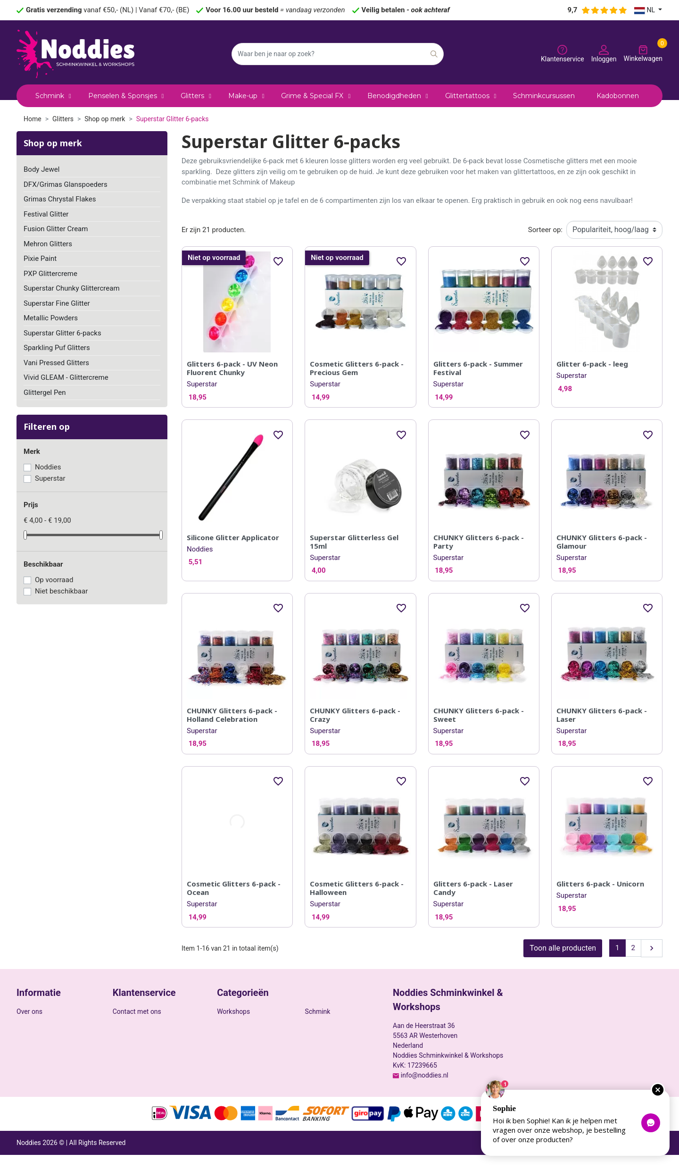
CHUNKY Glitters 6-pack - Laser (601, 715)
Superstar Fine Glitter (57, 303)
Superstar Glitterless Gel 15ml (354, 542)
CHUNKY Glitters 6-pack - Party (478, 542)
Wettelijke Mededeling (49, 1048)
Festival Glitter (46, 214)
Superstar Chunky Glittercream (72, 288)
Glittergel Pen (45, 392)
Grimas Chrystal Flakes (60, 199)
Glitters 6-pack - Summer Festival (478, 368)
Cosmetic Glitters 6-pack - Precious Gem (357, 368)
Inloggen (125, 1058)
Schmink (318, 1011)
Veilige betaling (39, 1024)
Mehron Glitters (48, 244)
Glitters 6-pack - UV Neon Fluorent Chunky (232, 368)
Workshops (233, 1011)
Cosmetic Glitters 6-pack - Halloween (357, 888)
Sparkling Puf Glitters (57, 347)
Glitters (315, 1024)
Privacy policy (568, 1158)
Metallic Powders (51, 318)
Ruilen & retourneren (46, 1082)
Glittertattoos (236, 1036)
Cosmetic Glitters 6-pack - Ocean (234, 888)
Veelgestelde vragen (142, 1082)
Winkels (124, 1046)
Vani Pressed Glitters (56, 363)
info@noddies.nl (424, 1075)
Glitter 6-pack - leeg (592, 363)
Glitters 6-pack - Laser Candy (473, 888)
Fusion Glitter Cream (56, 229)
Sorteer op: (545, 230)
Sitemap (125, 1033)
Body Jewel (41, 169)
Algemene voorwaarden (627, 1158)
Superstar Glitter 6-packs (62, 333)
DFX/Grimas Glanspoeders (66, 184)
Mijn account (131, 1070)
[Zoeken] (338, 54)
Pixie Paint (40, 258)
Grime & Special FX (333, 1036)
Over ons (29, 1011)
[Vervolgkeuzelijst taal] (648, 10)
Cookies (28, 1036)
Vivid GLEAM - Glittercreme (66, 377)
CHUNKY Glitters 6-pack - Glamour (601, 542)
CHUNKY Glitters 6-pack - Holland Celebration (232, 715)
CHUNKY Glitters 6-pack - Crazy (355, 715)
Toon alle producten (563, 948)
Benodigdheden (240, 1024)
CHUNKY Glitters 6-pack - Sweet (478, 715)
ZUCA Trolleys (325, 1048)
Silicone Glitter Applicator (233, 537)
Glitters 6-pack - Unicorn (600, 883)
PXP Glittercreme (50, 273)
